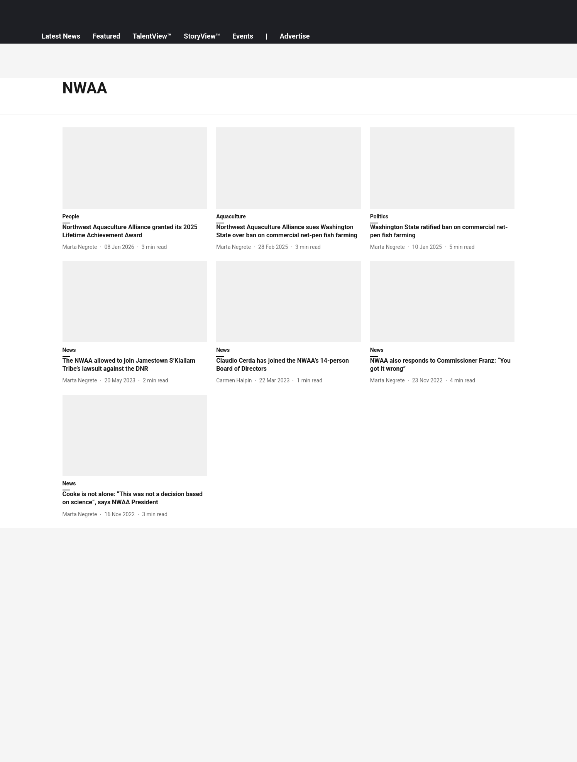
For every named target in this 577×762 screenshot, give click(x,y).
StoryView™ (202, 36)
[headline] (135, 231)
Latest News (61, 36)
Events (242, 36)
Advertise (295, 36)
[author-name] (81, 247)
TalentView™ (151, 36)
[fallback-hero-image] (135, 168)
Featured (106, 36)
